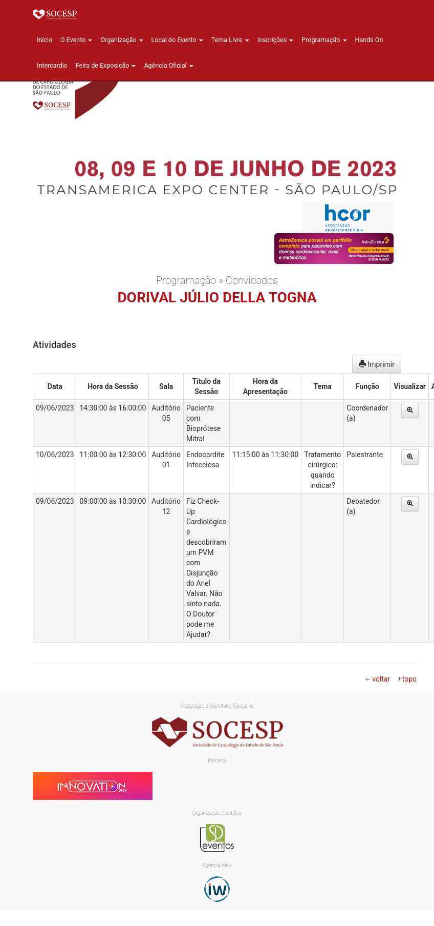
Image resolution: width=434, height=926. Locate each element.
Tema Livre (230, 40)
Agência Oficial (168, 65)
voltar (381, 679)
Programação (323, 40)
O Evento (76, 40)
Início (44, 40)
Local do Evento (177, 40)
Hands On (369, 40)
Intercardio (52, 65)
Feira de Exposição (106, 65)
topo (409, 679)
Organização (121, 40)
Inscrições (275, 40)
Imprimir (377, 364)
